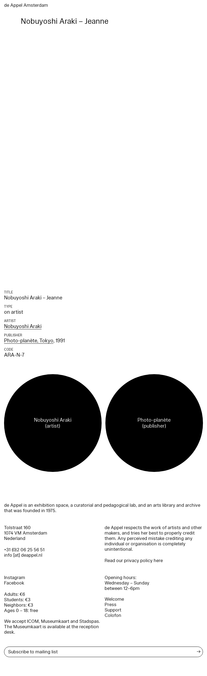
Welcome (114, 599)
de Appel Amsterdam (26, 5)
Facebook (14, 583)
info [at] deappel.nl (23, 555)
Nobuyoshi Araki (23, 326)
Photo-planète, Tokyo (28, 340)
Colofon (113, 615)
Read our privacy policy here (134, 560)
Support (113, 610)
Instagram (14, 577)
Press (110, 604)
